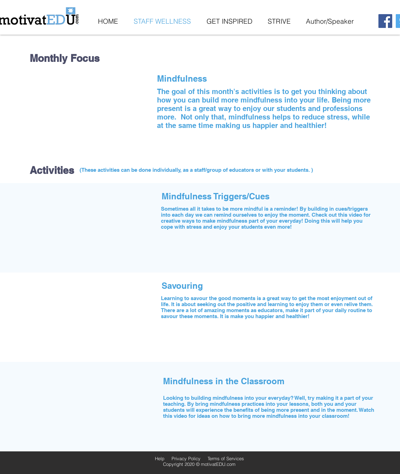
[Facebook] (385, 21)
